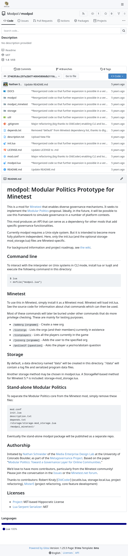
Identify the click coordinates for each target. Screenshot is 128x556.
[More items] (124, 21)
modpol (27, 13)
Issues (57, 473)
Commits (22, 69)
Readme (8, 50)
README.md (14, 169)
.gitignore (13, 123)
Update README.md (36, 84)
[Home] (7, 4)
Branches (64, 69)
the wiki (85, 247)
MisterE (29, 484)
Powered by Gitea (39, 548)
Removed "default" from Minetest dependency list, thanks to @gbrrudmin (74, 130)
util (9, 117)
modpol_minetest (17, 104)
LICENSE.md (14, 150)
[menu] (54, 553)
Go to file (71, 76)
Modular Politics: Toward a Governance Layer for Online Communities (54, 462)
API (77, 552)
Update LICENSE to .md (44, 150)
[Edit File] (121, 179)
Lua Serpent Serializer (27, 507)
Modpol (13, 13)
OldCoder (64, 480)
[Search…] (124, 30)
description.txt (15, 136)
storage (11, 110)
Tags (105, 69)
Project (17, 502)
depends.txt (14, 130)
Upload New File (40, 136)
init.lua (11, 143)
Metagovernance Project (66, 458)
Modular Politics (38, 211)
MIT (5, 55)
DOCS (10, 91)
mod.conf (13, 156)
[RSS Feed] (83, 13)
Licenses (68, 552)
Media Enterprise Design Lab (75, 454)
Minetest (35, 207)
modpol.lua (14, 163)
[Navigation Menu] (122, 4)
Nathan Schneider (35, 454)
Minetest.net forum (84, 473)
